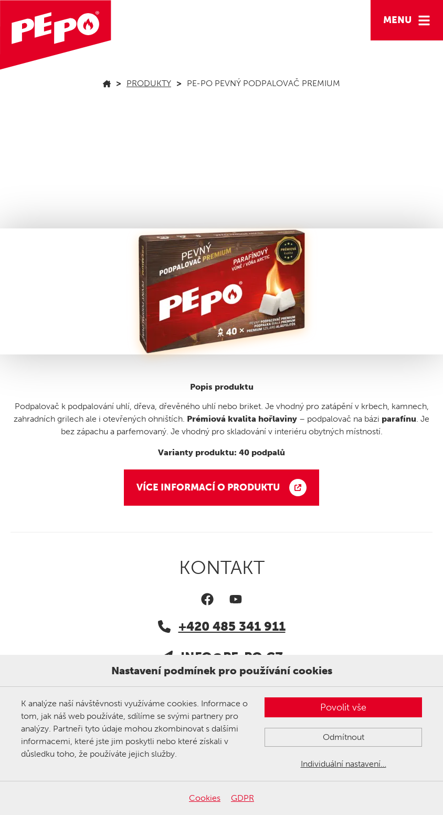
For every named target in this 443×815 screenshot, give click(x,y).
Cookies (204, 798)
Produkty (148, 83)
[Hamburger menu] (407, 20)
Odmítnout (343, 737)
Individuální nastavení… (343, 764)
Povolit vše (343, 707)
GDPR (242, 798)
